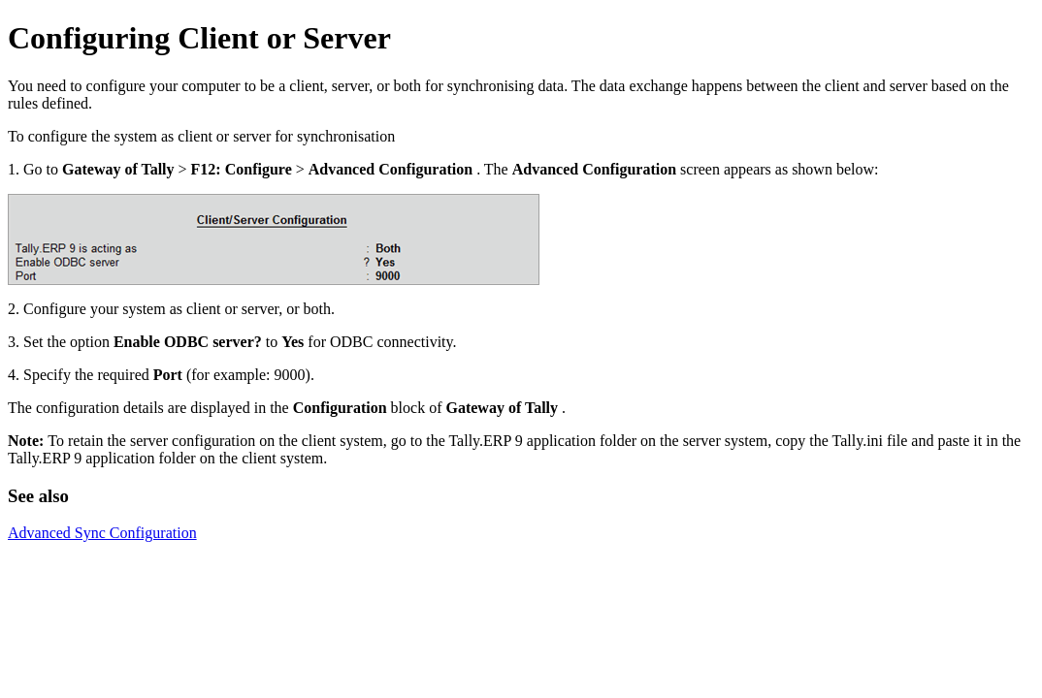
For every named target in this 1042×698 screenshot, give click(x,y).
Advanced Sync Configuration (102, 532)
